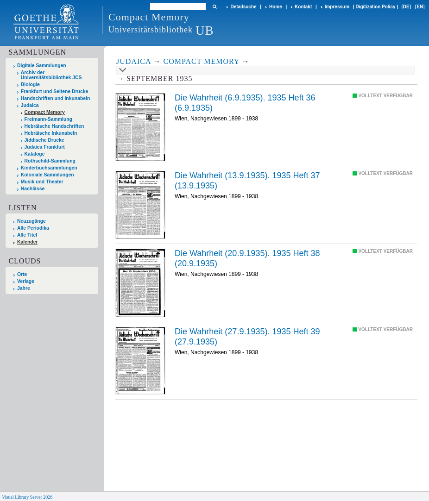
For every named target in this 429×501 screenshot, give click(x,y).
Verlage (25, 281)
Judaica (30, 105)
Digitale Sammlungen (41, 65)
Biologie (30, 84)
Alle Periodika (33, 228)
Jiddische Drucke (44, 140)
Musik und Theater (42, 181)
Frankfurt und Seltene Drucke (54, 91)
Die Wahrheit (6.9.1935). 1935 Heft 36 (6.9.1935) (245, 103)
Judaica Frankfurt (45, 147)
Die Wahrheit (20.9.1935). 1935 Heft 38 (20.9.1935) (247, 258)
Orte (22, 274)
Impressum (337, 6)
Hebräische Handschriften (54, 126)
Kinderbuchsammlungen (49, 167)
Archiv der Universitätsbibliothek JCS (51, 75)
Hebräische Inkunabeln (51, 133)
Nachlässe (32, 188)
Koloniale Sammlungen (47, 174)
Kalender (27, 241)
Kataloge (35, 154)
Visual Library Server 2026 (27, 497)
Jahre (23, 288)
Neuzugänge (31, 221)
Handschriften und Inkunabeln (55, 98)
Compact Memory (45, 112)
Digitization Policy (375, 6)
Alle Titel (27, 235)
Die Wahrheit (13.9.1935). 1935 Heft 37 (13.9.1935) (247, 180)
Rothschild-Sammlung (50, 160)
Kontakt (303, 6)
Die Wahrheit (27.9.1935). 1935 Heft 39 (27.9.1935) (247, 336)
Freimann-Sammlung (48, 119)
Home (275, 6)
